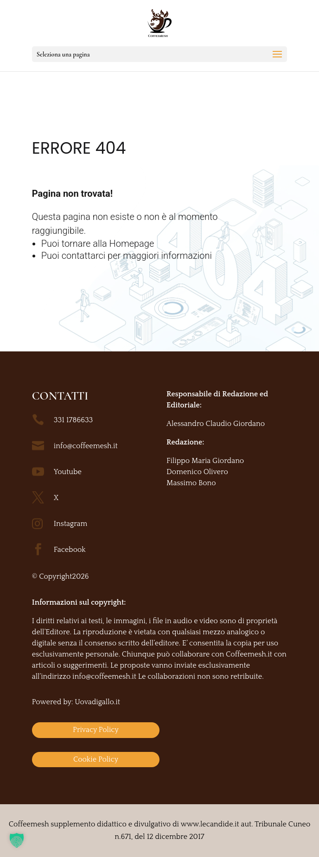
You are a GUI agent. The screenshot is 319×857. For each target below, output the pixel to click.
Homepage (131, 243)
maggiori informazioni (167, 255)
